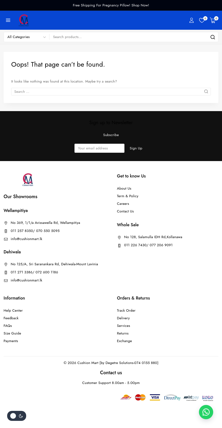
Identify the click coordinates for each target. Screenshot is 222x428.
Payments (11, 341)
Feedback (11, 318)
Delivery (123, 318)
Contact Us (125, 211)
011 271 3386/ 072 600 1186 (34, 272)
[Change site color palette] (16, 416)
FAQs (8, 325)
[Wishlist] (202, 20)
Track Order (126, 310)
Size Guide (12, 333)
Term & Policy (127, 196)
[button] (205, 411)
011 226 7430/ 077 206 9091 (148, 245)
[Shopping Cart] (214, 20)
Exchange (124, 341)
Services (123, 325)
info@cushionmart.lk (26, 238)
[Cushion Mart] (24, 20)
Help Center (13, 310)
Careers (123, 203)
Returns (123, 333)
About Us (124, 188)
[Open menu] (8, 20)
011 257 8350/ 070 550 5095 (35, 230)
